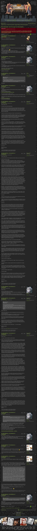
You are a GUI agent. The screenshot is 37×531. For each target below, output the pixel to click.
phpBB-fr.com (19, 514)
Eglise (7, 527)
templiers (26, 20)
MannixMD (20, 512)
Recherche (18, 527)
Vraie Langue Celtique (20, 529)
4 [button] (33, 34)
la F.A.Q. (26, 30)
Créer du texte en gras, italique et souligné (6, 31)
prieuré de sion (29, 20)
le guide (31, 30)
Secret (34, 527)
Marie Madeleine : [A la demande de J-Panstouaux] (12, 26)
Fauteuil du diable (4, 527)
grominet (28, 51)
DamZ (14, 527)
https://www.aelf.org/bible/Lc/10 (5, 98)
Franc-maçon (30, 527)
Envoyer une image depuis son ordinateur (6, 32)
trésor (15, 20)
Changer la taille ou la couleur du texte (16, 31)
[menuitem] (2, 23)
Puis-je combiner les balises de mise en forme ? (26, 31)
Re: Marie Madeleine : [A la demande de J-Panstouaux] (8, 45)
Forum (27, 527)
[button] (35, 34)
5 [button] (34, 34)
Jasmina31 (5, 498)
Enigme (21, 527)
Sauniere (24, 527)
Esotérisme (15, 529)
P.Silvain (27, 73)
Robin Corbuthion (29, 101)
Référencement (11, 527)
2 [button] (31, 34)
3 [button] (32, 34)
